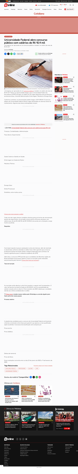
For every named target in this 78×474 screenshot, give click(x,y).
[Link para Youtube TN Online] (26, 439)
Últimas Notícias (7, 448)
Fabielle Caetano (23, 453)
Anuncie (49, 448)
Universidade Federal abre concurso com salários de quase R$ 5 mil (31, 128)
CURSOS (30, 1)
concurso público (29, 91)
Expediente (49, 450)
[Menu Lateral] (73, 5)
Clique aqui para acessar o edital (13, 214)
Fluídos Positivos (23, 448)
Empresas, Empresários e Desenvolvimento (29, 450)
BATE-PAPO (64, 1)
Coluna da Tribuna (24, 447)
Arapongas (13, 9)
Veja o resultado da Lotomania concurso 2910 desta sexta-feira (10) (28, 400)
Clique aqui (9, 294)
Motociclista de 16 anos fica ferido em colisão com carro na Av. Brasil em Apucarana (68, 80)
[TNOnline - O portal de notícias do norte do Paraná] (9, 5)
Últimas (60, 9)
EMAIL (70, 1)
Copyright (49, 452)
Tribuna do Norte (68, 447)
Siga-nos (19, 53)
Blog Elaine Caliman (24, 452)
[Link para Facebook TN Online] (17, 439)
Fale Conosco (50, 447)
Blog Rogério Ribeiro (24, 455)
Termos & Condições (51, 453)
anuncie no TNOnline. (40, 124)
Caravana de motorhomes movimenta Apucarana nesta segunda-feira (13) (68, 117)
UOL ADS (39, 1)
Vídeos (55, 9)
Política (31, 9)
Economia (6, 465)
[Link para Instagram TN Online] (23, 439)
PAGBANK (26, 1)
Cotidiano (39, 13)
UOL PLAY (35, 1)
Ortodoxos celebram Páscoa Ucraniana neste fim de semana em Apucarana (11, 426)
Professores (21, 368)
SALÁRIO (30, 368)
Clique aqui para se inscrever (30, 260)
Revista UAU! (37, 9)
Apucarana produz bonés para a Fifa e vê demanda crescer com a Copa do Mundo (28, 426)
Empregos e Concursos (46, 9)
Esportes (6, 463)
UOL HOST (22, 1)
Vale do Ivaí (20, 9)
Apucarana (6, 9)
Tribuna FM (67, 448)
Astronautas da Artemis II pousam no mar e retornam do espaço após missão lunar (11, 400)
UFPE (37, 368)
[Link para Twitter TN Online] (20, 439)
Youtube (66, 428)
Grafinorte (67, 450)
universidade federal (11, 371)
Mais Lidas (6, 447)
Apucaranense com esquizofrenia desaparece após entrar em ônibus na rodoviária (68, 90)
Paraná (25, 9)
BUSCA (58, 1)
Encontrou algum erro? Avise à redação (43, 365)
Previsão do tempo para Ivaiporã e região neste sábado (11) (44, 426)
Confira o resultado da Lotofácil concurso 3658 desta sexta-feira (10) (44, 400)
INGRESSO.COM (16, 1)
